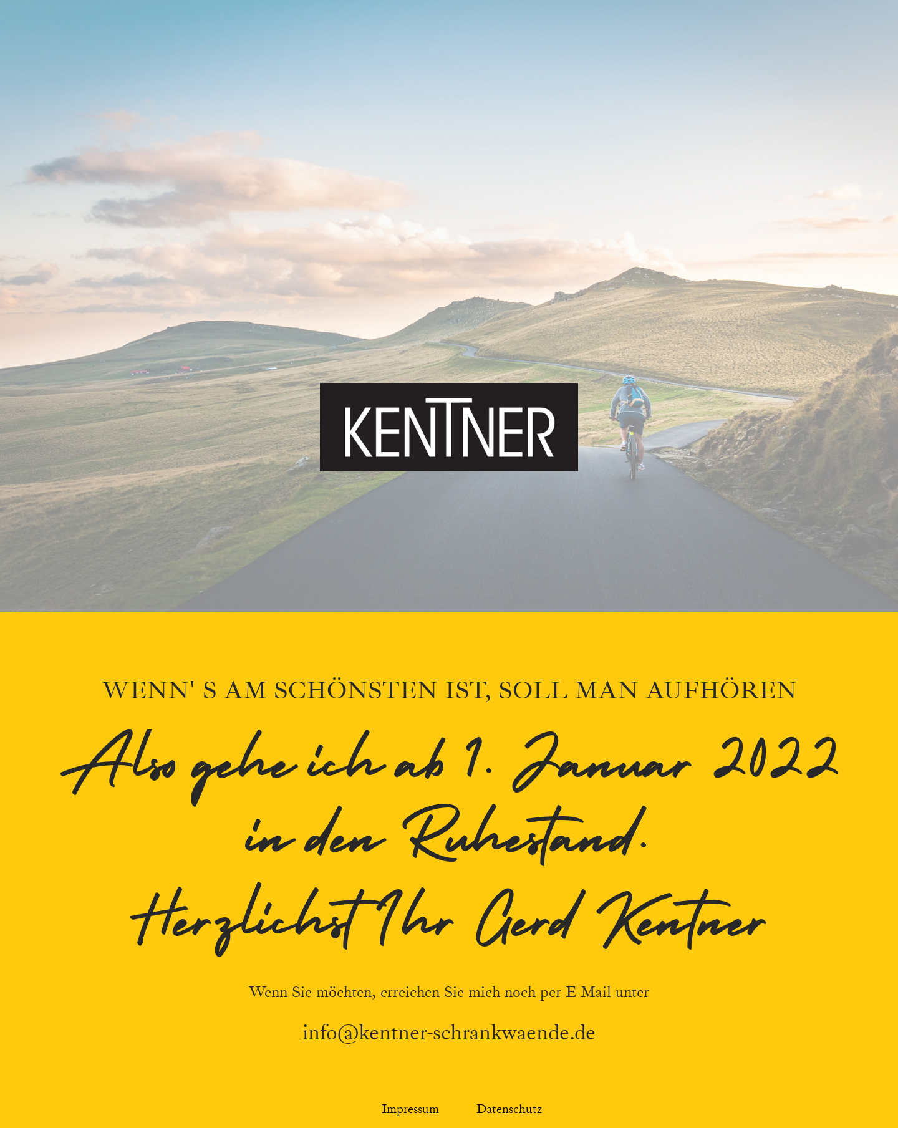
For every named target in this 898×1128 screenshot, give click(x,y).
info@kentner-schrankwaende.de (449, 1033)
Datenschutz (509, 1109)
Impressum (410, 1109)
